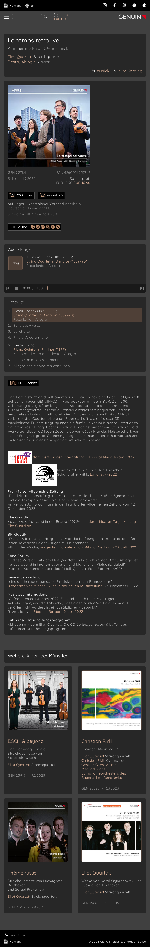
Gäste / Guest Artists (99, 765)
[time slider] (91, 288)
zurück (100, 70)
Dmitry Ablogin (29, 61)
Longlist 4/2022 (103, 474)
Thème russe (22, 873)
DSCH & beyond (26, 741)
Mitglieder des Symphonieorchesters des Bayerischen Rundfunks (103, 773)
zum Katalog (128, 70)
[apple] (144, 4)
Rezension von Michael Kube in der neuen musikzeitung (55, 586)
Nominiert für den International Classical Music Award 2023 (83, 457)
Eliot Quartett (35, 56)
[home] (6, 17)
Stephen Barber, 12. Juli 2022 (58, 611)
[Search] (27, 16)
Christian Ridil (96, 741)
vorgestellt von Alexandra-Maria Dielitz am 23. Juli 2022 (88, 547)
